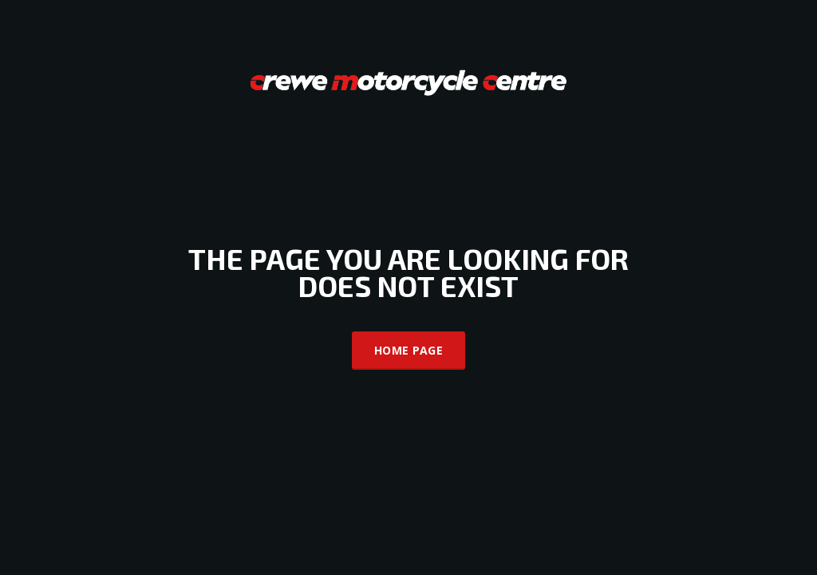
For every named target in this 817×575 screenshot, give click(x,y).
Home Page (408, 350)
